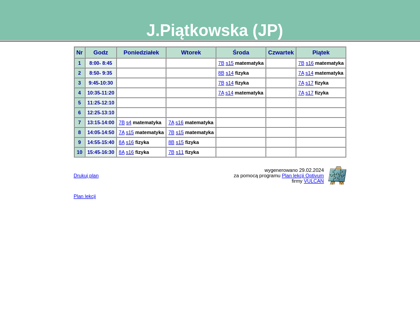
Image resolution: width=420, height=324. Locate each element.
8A (122, 142)
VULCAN (314, 181)
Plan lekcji (85, 196)
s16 (310, 63)
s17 (309, 83)
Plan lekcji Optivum (303, 175)
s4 (129, 122)
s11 (180, 152)
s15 (230, 63)
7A (301, 73)
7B (221, 63)
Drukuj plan (86, 175)
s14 (230, 73)
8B (221, 73)
